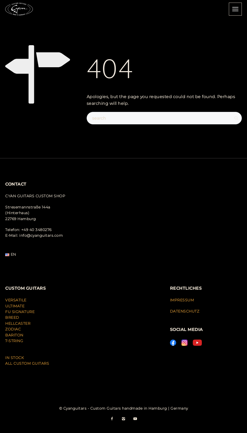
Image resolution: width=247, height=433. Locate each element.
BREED (12, 317)
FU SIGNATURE (20, 311)
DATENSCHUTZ (185, 311)
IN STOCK (14, 357)
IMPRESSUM (182, 300)
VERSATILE (15, 300)
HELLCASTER (17, 323)
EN (10, 254)
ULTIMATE (14, 306)
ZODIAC (13, 329)
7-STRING (14, 341)
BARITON (14, 335)
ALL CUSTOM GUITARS (27, 363)
